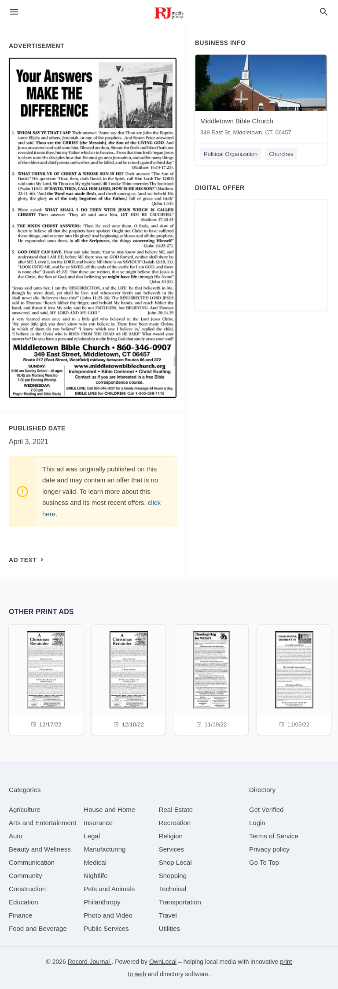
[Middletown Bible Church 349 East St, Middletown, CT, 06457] (261, 97)
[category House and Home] (109, 809)
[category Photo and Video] (108, 915)
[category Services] (171, 849)
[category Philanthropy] (102, 902)
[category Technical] (173, 889)
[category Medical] (95, 862)
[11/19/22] (211, 679)
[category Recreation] (175, 822)
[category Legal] (92, 836)
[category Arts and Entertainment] (42, 822)
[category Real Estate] (176, 809)
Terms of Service (273, 836)
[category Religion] (171, 836)
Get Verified (266, 809)
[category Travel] (168, 915)
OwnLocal (162, 961)
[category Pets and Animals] (109, 889)
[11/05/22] (294, 679)
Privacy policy (269, 849)
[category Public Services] (106, 928)
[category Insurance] (98, 822)
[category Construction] (27, 889)
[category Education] (23, 902)
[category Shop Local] (175, 862)
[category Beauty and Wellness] (40, 849)
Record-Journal (90, 961)
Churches (281, 154)
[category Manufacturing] (104, 849)
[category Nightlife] (95, 875)
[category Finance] (20, 915)
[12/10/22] (128, 679)
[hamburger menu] (14, 12)
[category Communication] (32, 862)
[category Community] (25, 875)
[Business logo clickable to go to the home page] (169, 13)
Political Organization (230, 154)
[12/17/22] (45, 679)
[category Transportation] (180, 902)
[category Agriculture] (24, 809)
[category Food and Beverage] (38, 928)
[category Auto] (15, 836)
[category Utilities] (169, 928)
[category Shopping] (173, 875)
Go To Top (264, 862)
